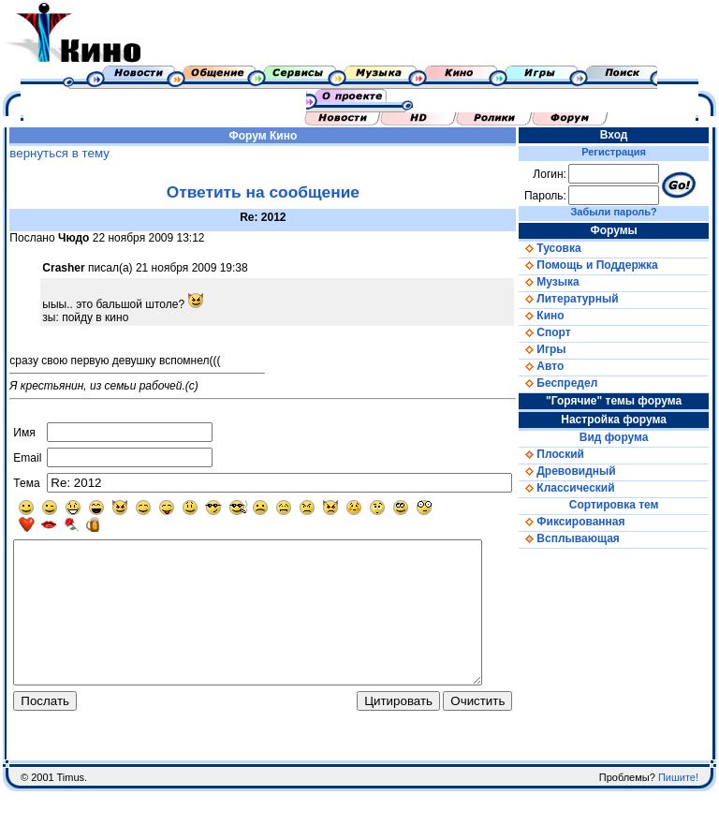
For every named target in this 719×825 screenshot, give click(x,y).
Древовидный (586, 471)
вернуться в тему (55, 153)
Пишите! (678, 811)
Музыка (568, 281)
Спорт (564, 332)
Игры (561, 349)
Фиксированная (591, 521)
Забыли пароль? (627, 211)
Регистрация (626, 151)
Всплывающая (588, 538)
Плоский (571, 454)
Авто (560, 366)
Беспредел (577, 383)
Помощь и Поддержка (607, 265)
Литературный (588, 298)
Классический (586, 487)
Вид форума (627, 437)
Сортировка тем (627, 504)
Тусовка (569, 248)
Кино (291, 135)
